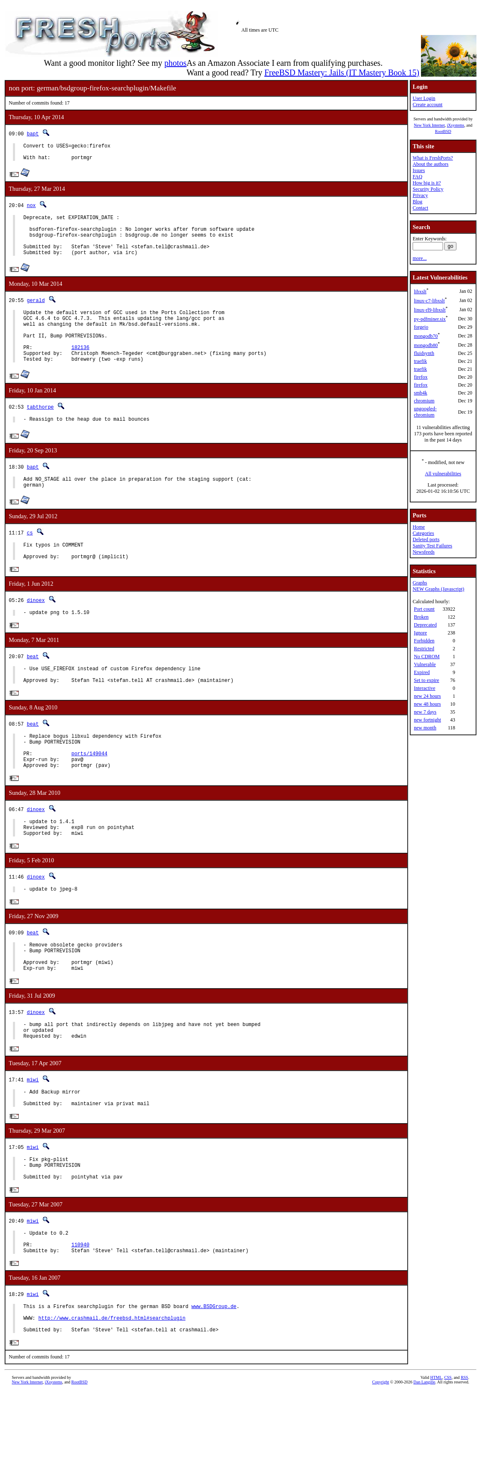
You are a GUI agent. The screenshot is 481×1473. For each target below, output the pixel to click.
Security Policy (428, 189)
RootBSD (443, 131)
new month (425, 728)
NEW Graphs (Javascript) (438, 589)
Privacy (420, 195)
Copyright (380, 1463)
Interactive (424, 688)
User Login (424, 98)
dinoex (36, 631)
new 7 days (425, 712)
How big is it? (427, 183)
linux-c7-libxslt (429, 301)
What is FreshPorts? (433, 158)
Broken (421, 617)
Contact (420, 208)
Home (419, 527)
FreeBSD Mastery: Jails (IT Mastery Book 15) (341, 72)
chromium (424, 401)
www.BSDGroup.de (213, 1382)
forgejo (421, 327)
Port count (424, 609)
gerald (36, 312)
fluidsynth (424, 353)
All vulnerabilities (443, 474)
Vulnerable (425, 664)
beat (33, 689)
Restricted (424, 649)
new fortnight (427, 720)
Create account (428, 104)
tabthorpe (40, 430)
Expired (422, 672)
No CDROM (427, 656)
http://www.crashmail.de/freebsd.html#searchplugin (111, 1397)
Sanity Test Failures (432, 546)
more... (420, 258)
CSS (448, 1459)
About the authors (430, 164)
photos (175, 62)
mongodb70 (426, 336)
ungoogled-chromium (425, 412)
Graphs (420, 583)
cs (30, 560)
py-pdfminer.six (430, 319)
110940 (80, 1318)
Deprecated (425, 625)
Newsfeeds (424, 552)
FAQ (417, 177)
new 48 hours (427, 704)
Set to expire (426, 680)
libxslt (420, 292)
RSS (464, 1459)
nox (31, 208)
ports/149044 (89, 795)
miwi (33, 1140)
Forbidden (424, 641)
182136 (80, 368)
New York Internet (429, 125)
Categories (423, 533)
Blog (417, 202)
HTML (436, 1459)
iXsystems (455, 125)
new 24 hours (427, 696)
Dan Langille (424, 1463)
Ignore (420, 633)
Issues (419, 170)
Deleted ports (426, 539)
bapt (33, 133)
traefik (420, 361)
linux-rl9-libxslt (430, 310)
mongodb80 (426, 345)
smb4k (420, 393)
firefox (421, 377)
